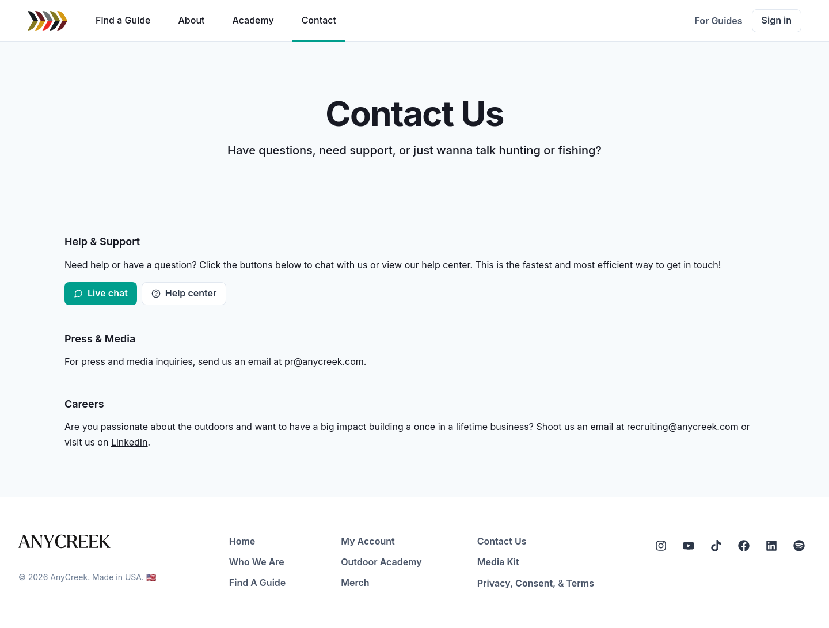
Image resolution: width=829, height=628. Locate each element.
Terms (580, 583)
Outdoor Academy (381, 562)
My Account (367, 541)
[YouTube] (688, 545)
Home (242, 541)
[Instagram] (660, 545)
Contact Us (502, 541)
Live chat (101, 293)
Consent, (535, 583)
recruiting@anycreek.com (683, 426)
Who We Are (256, 562)
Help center (183, 293)
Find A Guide (257, 582)
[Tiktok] (716, 545)
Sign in (777, 20)
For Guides (718, 20)
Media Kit (498, 562)
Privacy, (495, 583)
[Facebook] (743, 545)
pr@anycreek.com (324, 361)
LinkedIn (129, 442)
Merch (355, 582)
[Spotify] (799, 545)
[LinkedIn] (771, 545)
